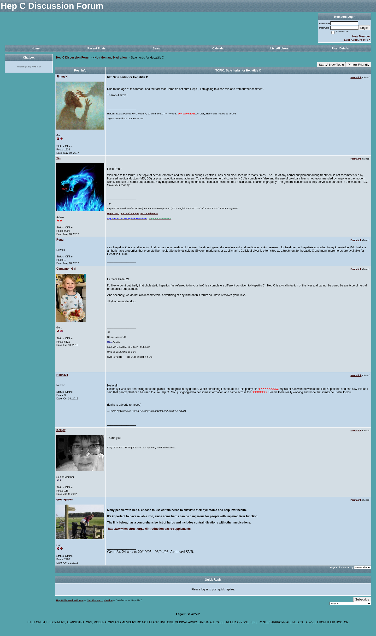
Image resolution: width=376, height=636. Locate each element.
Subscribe (362, 599)
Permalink (356, 77)
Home (35, 48)
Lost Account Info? (357, 40)
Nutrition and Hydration (110, 57)
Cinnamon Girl (66, 268)
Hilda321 (62, 375)
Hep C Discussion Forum (73, 57)
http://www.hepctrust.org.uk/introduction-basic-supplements (149, 528)
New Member (361, 36)
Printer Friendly (358, 64)
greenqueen (64, 499)
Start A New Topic (331, 64)
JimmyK (62, 76)
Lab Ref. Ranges (130, 213)
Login (364, 28)
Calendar (218, 48)
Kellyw (60, 430)
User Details (340, 48)
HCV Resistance (149, 213)
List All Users (279, 48)
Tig (58, 158)
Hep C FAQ (113, 213)
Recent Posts (96, 48)
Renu (60, 239)
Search (157, 48)
